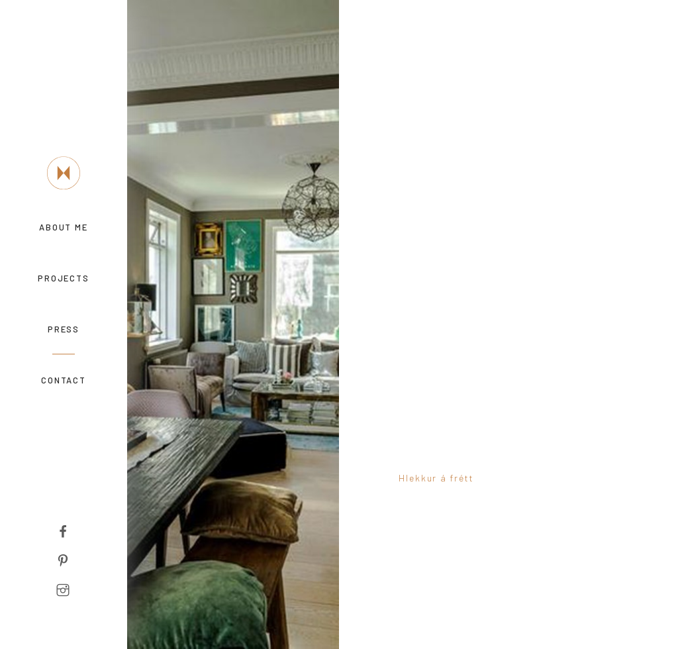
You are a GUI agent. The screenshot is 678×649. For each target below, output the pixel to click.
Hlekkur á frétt (436, 477)
